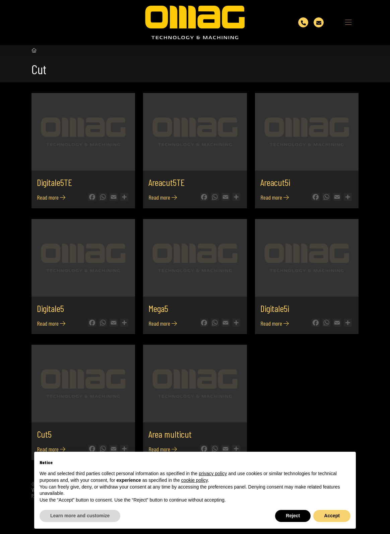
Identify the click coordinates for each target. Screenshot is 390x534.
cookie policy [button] (194, 480)
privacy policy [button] (213, 473)
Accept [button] (332, 515)
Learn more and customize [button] (80, 515)
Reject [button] (293, 515)
